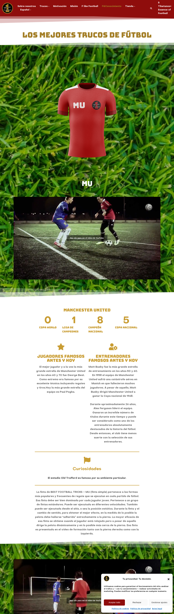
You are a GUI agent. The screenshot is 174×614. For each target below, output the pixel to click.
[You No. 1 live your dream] (7, 8)
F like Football (90, 6)
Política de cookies (120, 609)
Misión (74, 6)
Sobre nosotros (27, 6)
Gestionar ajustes (159, 602)
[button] (168, 579)
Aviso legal (157, 609)
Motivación (59, 6)
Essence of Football (164, 12)
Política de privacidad (140, 609)
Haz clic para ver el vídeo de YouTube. (87, 238)
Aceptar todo (114, 602)
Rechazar (137, 602)
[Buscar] (151, 8)
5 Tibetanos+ (164, 4)
